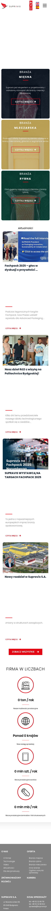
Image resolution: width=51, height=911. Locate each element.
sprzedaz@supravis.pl (38, 792)
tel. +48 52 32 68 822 (37, 790)
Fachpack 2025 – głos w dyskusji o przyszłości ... (21, 267)
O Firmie (7, 744)
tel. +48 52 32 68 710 (36, 787)
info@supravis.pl (10, 801)
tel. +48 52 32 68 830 (37, 812)
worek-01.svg (25, 642)
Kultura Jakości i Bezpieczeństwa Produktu (35, 883)
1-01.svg (25, 571)
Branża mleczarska (37, 750)
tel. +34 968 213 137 (10, 875)
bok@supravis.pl (36, 817)
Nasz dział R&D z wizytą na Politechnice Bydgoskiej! (23, 343)
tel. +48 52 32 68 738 (37, 815)
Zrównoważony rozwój (11, 765)
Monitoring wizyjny (36, 856)
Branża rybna (35, 747)
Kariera (31, 763)
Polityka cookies (35, 859)
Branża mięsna (36, 744)
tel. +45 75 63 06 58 (10, 838)
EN (37, 3)
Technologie (9, 747)
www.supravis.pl (9, 804)
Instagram (30, 9)
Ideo (48, 907)
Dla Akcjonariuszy (11, 757)
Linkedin (30, 2)
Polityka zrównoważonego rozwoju (36, 876)
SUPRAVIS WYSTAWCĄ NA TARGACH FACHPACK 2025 (23, 418)
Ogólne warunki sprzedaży (36, 757)
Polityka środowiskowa (38, 871)
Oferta (31, 737)
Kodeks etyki (34, 868)
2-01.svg (25, 607)
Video (6, 750)
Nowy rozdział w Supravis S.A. (25, 491)
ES (37, 7)
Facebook (30, 5)
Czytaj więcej (24, 102)
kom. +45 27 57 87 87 (11, 840)
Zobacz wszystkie (27, 537)
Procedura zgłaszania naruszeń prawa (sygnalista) (37, 864)
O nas (4, 737)
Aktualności (8, 754)
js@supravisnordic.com (13, 843)
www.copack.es (9, 880)
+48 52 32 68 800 (12, 797)
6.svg (25, 678)
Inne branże (34, 754)
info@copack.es (9, 878)
